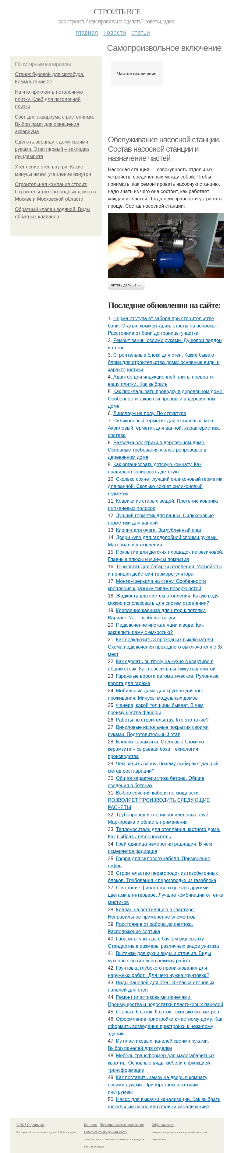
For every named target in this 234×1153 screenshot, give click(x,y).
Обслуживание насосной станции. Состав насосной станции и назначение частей (164, 149)
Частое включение (136, 73)
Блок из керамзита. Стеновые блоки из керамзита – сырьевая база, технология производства (156, 749)
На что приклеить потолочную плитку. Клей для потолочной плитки (49, 99)
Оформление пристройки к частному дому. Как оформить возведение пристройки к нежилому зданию (165, 1026)
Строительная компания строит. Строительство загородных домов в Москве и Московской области (55, 192)
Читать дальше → (126, 285)
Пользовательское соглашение (122, 1125)
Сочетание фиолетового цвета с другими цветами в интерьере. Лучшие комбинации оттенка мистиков (165, 895)
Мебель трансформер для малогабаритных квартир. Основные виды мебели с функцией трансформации (161, 1063)
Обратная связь (163, 1125)
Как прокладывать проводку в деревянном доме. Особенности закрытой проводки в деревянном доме (166, 399)
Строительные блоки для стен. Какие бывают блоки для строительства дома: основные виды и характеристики (164, 362)
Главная (87, 32)
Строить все (117, 11)
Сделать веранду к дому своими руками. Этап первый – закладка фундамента (52, 149)
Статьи (140, 32)
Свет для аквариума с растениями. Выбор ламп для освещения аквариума (54, 124)
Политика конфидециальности (105, 1132)
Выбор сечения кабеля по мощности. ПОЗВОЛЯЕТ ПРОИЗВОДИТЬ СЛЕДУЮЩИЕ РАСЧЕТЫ (159, 800)
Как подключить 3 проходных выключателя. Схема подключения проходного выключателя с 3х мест (165, 647)
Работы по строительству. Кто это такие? (162, 719)
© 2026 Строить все (30, 1125)
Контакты (90, 1125)
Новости (114, 32)
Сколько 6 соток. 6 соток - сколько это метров (167, 1011)
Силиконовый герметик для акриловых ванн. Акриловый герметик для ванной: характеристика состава (164, 428)
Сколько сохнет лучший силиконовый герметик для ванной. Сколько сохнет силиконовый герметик (165, 486)
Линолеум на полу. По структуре (149, 413)
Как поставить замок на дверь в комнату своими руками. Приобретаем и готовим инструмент (157, 1085)
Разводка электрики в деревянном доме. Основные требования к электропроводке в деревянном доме (157, 450)
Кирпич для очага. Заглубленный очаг (159, 530)
